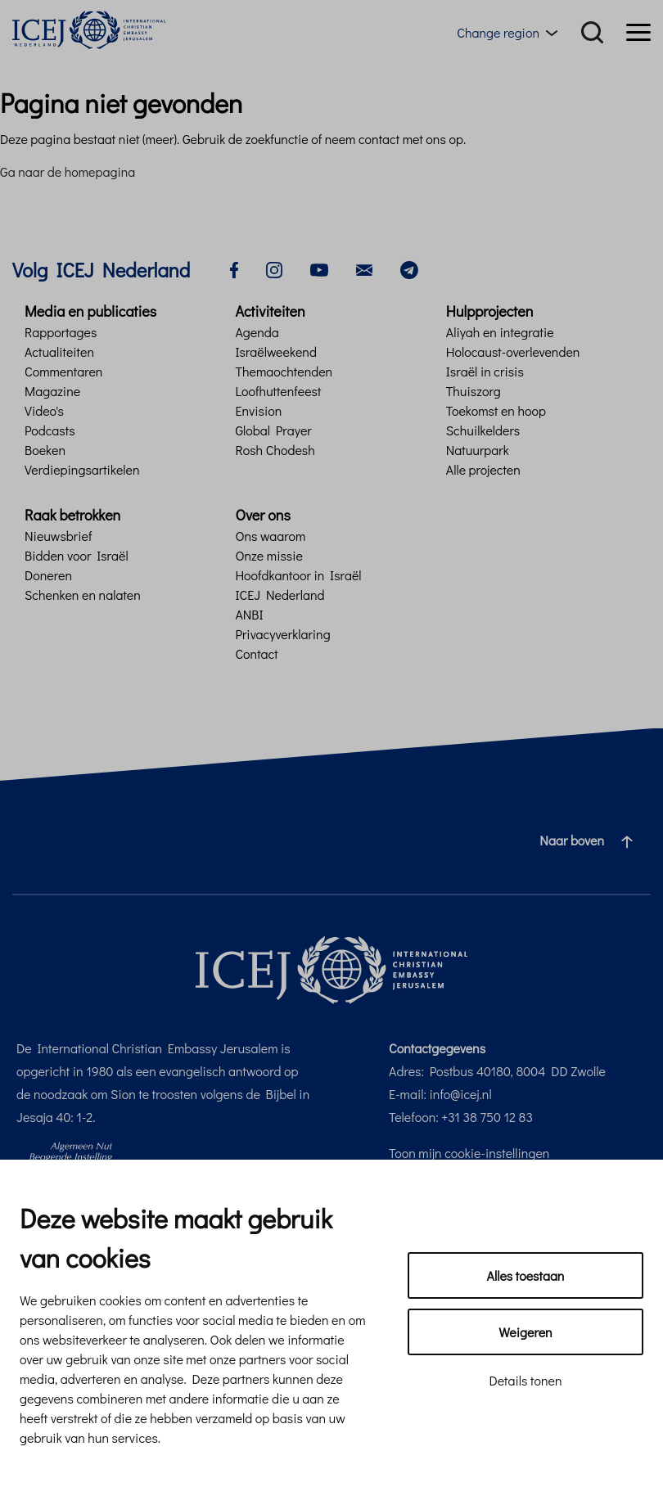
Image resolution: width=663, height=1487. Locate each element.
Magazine (52, 390)
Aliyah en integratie (500, 331)
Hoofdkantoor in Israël (298, 575)
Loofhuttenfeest (278, 390)
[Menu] (638, 33)
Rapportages (61, 331)
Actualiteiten (59, 351)
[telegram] (409, 268)
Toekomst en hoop (496, 410)
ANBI (249, 614)
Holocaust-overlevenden (513, 351)
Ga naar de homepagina (67, 171)
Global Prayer (273, 430)
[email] (364, 268)
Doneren (48, 575)
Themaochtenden (283, 371)
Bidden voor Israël (77, 555)
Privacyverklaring (282, 633)
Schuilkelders (483, 430)
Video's (44, 410)
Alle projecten (483, 469)
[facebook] (234, 268)
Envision (258, 410)
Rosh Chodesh (274, 449)
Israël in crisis (485, 371)
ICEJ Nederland (279, 594)
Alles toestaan (526, 1275)
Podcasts (50, 430)
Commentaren (63, 371)
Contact (256, 653)
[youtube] (319, 268)
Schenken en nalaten (83, 594)
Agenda (256, 331)
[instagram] (274, 268)
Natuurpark (477, 449)
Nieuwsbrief (58, 535)
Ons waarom (270, 535)
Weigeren (525, 1332)
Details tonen (525, 1380)
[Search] (592, 33)
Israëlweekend (275, 351)
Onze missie (269, 555)
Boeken (45, 449)
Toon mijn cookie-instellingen (469, 1152)
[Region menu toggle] (510, 33)
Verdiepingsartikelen (82, 469)
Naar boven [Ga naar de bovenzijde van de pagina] (592, 840)
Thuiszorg (473, 390)
